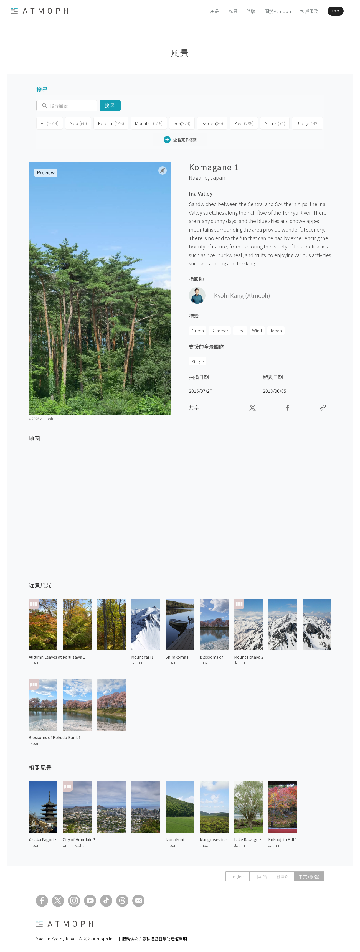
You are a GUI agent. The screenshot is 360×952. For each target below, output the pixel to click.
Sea (176, 122)
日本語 (260, 875)
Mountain (144, 122)
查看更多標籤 (180, 137)
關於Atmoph (262, 11)
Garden (206, 122)
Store (326, 11)
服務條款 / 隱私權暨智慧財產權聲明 (154, 937)
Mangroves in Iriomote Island (214, 838)
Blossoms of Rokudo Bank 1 (55, 735)
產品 (199, 11)
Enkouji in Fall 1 (282, 838)
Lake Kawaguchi (248, 838)
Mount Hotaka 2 (248, 655)
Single (198, 359)
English (237, 875)
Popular (108, 122)
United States (74, 843)
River (236, 122)
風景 (217, 11)
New (76, 122)
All (49, 122)
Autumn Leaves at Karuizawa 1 (57, 655)
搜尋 (110, 105)
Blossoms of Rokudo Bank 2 (214, 655)
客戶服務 (294, 11)
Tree (240, 329)
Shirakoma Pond (180, 655)
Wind (257, 329)
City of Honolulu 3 (79, 838)
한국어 (282, 875)
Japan (217, 176)
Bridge (298, 122)
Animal (267, 122)
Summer (219, 329)
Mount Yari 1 (142, 655)
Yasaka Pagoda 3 (43, 838)
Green (198, 329)
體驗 (235, 11)
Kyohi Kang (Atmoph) (242, 294)
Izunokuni (175, 838)
